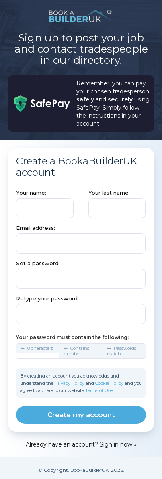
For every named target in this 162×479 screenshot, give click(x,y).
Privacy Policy (69, 383)
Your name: (31, 192)
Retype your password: (47, 298)
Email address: (35, 228)
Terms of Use (99, 390)
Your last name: (109, 192)
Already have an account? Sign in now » (81, 444)
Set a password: (38, 263)
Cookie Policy (109, 383)
